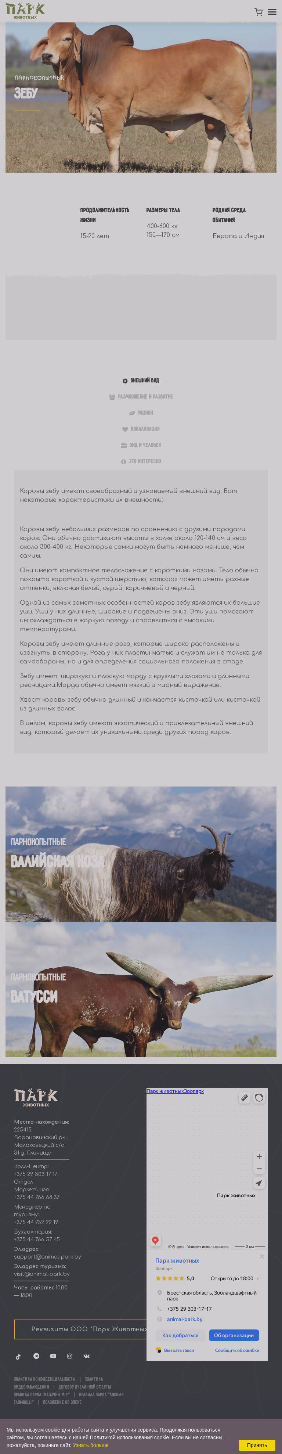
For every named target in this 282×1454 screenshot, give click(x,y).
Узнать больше (91, 1445)
